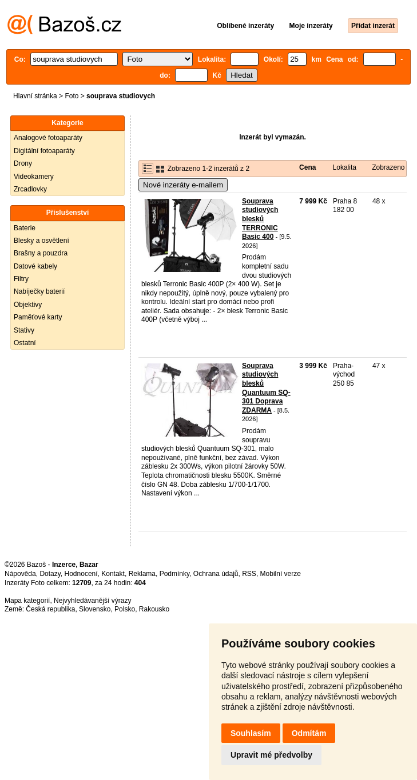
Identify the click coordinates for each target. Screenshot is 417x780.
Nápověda (20, 574)
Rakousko (154, 609)
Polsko (124, 609)
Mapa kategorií (27, 601)
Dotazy (49, 574)
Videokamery (34, 177)
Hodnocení (81, 574)
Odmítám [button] (309, 733)
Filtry (21, 279)
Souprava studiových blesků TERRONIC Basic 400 (260, 219)
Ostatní (25, 343)
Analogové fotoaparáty (48, 138)
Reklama (142, 574)
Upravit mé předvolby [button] (271, 754)
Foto (71, 96)
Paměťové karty (38, 317)
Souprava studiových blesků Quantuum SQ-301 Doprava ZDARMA (266, 388)
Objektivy (28, 305)
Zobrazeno (388, 167)
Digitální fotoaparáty (44, 151)
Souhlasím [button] (251, 733)
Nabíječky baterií (39, 291)
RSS (249, 574)
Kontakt (113, 574)
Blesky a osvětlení (41, 241)
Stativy (24, 330)
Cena (307, 167)
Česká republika (50, 609)
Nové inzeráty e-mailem (183, 185)
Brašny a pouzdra (40, 253)
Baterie (24, 228)
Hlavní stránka (35, 96)
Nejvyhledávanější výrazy (92, 601)
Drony (23, 163)
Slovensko (94, 609)
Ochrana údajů (216, 574)
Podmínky (174, 574)
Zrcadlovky (30, 189)
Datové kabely (35, 266)
